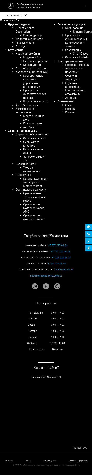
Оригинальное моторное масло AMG (33, 207)
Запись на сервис (34, 138)
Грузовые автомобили (72, 84)
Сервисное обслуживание (32, 134)
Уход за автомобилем (31, 169)
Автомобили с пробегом (31, 68)
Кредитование (74, 28)
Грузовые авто (25, 42)
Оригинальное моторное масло (33, 217)
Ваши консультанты (36, 101)
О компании (66, 101)
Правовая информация (78, 461)
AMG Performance (27, 105)
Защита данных (50, 461)
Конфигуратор (32, 35)
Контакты (71, 112)
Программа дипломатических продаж (34, 93)
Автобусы (22, 46)
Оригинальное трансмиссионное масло (34, 196)
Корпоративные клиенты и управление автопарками (33, 81)
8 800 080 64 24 (33, 7)
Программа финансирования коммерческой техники (76, 40)
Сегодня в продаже (35, 61)
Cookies (28, 461)
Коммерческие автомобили (25, 110)
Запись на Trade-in (77, 57)
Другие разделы (16, 14)
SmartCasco (80, 53)
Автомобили (16, 50)
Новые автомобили (28, 53)
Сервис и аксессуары (23, 131)
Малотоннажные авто (29, 39)
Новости (70, 109)
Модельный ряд (33, 57)
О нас (68, 105)
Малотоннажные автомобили (75, 92)
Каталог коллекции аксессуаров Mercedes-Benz (35, 182)
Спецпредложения (70, 61)
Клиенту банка (82, 31)
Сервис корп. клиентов (31, 143)
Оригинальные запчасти (31, 189)
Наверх (77, 447)
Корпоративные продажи (31, 72)
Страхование (73, 50)
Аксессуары (23, 175)
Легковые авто (25, 28)
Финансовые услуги (71, 24)
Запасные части (26, 164)
